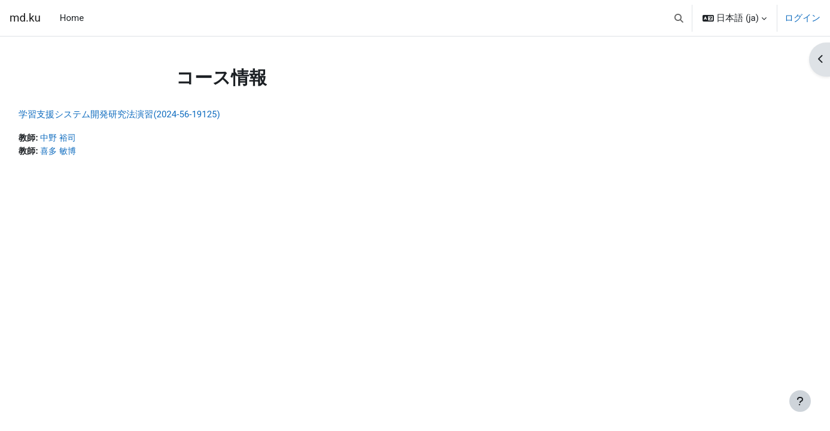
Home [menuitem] (72, 18)
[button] (679, 18)
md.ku (25, 18)
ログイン (802, 18)
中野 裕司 (87, 138)
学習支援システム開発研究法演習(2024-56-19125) (146, 114)
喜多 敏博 (87, 152)
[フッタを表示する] (800, 401)
